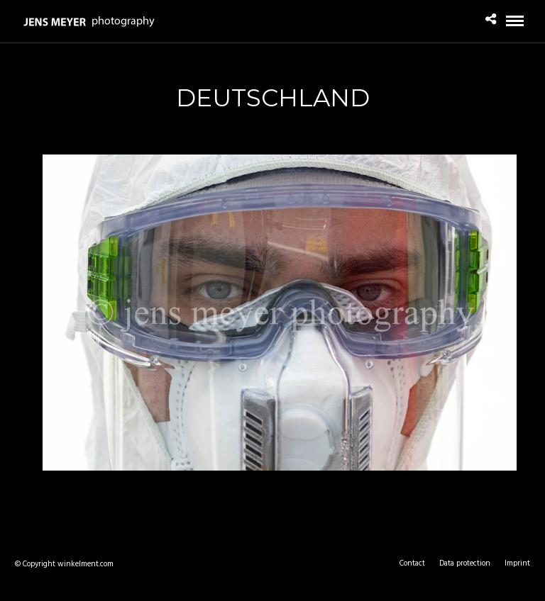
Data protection (464, 563)
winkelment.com (85, 564)
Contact (412, 563)
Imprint (517, 563)
